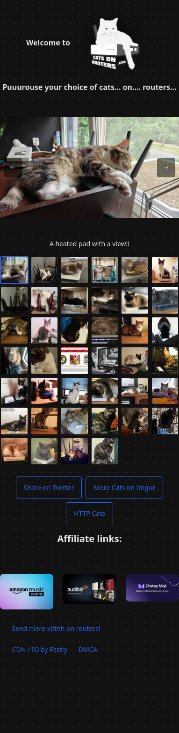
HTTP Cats (89, 513)
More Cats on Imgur (124, 487)
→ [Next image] (166, 167)
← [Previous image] (12, 167)
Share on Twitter (49, 487)
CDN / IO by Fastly (39, 649)
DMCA (88, 649)
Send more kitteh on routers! (56, 628)
